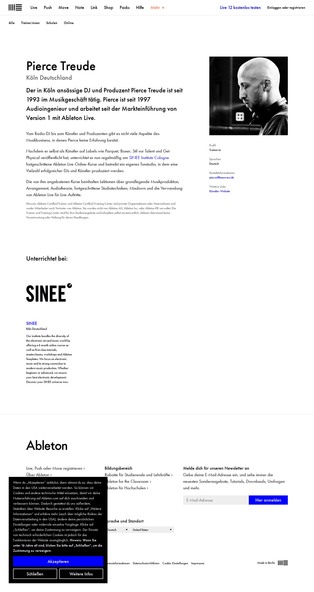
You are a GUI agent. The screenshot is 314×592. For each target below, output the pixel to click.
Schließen (35, 574)
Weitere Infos (81, 574)
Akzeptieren (58, 561)
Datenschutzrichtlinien (146, 563)
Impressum (197, 563)
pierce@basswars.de (221, 177)
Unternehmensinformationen (112, 563)
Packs (125, 7)
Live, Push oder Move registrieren (54, 468)
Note (79, 7)
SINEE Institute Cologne (149, 157)
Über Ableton (37, 475)
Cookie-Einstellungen (175, 563)
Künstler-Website (219, 191)
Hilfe (140, 7)
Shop (108, 7)
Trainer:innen (30, 23)
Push (48, 7)
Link (94, 7)
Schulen (51, 23)
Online (69, 23)
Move (63, 7)
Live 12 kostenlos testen (240, 7)
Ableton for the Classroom (126, 481)
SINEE (31, 323)
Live (34, 7)
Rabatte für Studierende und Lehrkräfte (137, 475)
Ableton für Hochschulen (125, 488)
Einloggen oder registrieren (286, 7)
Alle (12, 23)
